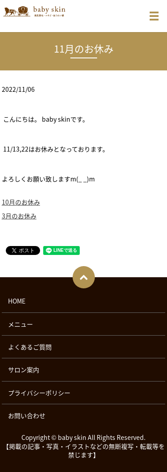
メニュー (20, 324)
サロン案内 (23, 369)
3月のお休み (19, 215)
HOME (16, 300)
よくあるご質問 (30, 346)
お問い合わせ (26, 415)
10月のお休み (21, 201)
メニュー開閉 (154, 16)
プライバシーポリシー (39, 392)
